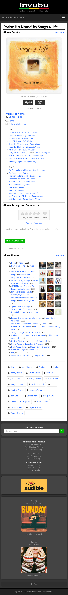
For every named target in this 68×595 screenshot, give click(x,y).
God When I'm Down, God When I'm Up (28, 335)
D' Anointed (33, 312)
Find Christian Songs (34, 449)
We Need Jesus (15, 173)
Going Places (16, 344)
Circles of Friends (16, 132)
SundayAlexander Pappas (34, 501)
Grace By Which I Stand (18, 144)
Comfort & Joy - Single (20, 280)
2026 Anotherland (34, 575)
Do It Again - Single (19, 347)
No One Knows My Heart (19, 196)
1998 (12, 121)
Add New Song (34, 458)
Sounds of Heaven (16, 193)
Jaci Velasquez (39, 170)
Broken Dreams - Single (21, 326)
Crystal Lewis (35, 176)
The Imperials (29, 181)
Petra (25, 173)
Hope (13, 263)
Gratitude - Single (18, 349)
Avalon (21, 187)
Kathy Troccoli (32, 193)
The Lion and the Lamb (18, 176)
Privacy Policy (34, 467)
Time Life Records (18, 124)
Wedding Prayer (15, 161)
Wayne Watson (37, 158)
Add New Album (34, 456)
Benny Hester (29, 150)
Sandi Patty (37, 155)
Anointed (31, 178)
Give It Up (13, 187)
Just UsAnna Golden (34, 543)
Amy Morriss (27, 138)
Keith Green (35, 144)
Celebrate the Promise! (20, 355)
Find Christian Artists (34, 444)
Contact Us (47, 591)
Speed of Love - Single (20, 306)
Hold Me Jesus (15, 141)
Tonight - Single (17, 332)
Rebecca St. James (22, 184)
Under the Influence (17, 178)
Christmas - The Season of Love (24, 323)
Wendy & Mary (30, 161)
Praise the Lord (15, 181)
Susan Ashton (38, 196)
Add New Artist (34, 453)
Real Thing (13, 190)
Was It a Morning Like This (20, 155)
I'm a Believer (14, 138)
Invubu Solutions (13, 17)
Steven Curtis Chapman (33, 199)
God (10, 184)
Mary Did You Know (17, 152)
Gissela (14, 294)
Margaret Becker (33, 147)
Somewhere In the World (19, 158)
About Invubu (34, 465)
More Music (60, 32)
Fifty (13, 352)
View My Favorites (34, 223)
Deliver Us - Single (18, 266)
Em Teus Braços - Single (21, 292)
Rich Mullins (27, 141)
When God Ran (15, 150)
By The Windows (18, 341)
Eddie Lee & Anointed (37, 341)
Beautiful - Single (18, 312)
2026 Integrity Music (34, 534)
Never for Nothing (16, 147)
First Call (31, 135)
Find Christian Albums (34, 447)
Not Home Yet (15, 199)
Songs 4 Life (15, 116)
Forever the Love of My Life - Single (26, 318)
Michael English (43, 152)
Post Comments (14, 241)
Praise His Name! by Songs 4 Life (34, 96)
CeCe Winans (25, 277)
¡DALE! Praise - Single (20, 286)
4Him (21, 190)
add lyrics (30, 152)
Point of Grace (31, 132)
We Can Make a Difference (20, 170)
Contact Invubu (34, 470)
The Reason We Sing (17, 135)
